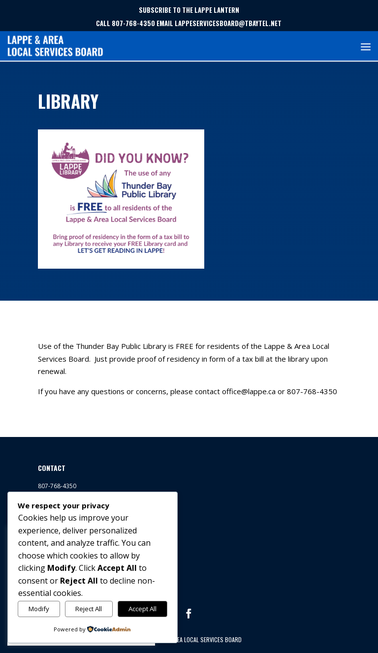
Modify (39, 608)
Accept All (142, 608)
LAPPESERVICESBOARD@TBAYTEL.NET (228, 23)
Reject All (88, 608)
